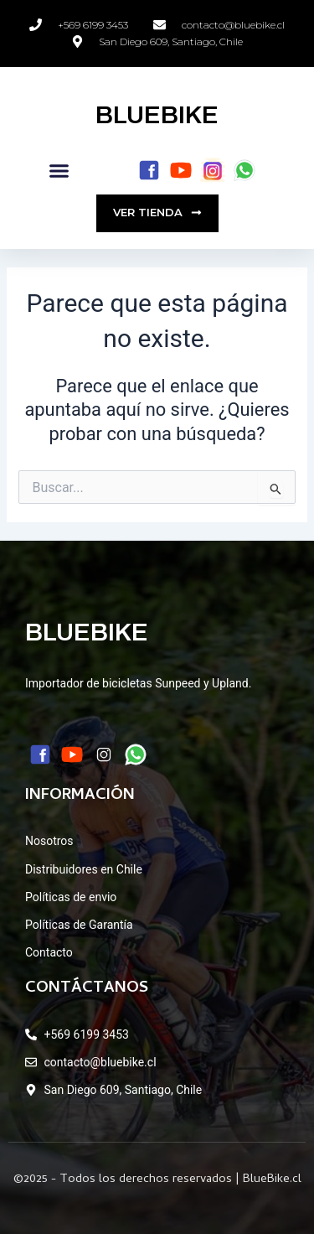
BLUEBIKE (157, 114)
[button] (59, 171)
